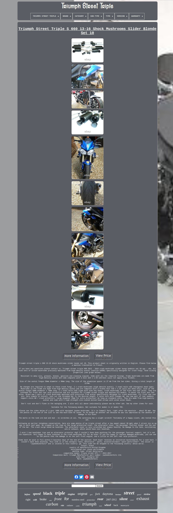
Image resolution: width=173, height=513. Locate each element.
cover (132, 500)
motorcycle (125, 505)
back (116, 505)
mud (100, 506)
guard (139, 495)
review (147, 494)
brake (43, 499)
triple (60, 493)
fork (97, 494)
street (129, 493)
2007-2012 (111, 499)
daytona (108, 494)
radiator (70, 505)
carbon (52, 504)
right (28, 499)
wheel (107, 505)
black (47, 493)
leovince (118, 495)
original (82, 494)
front (57, 499)
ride (62, 505)
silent (123, 499)
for (66, 498)
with (35, 500)
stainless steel (78, 499)
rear (100, 499)
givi (91, 495)
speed (37, 494)
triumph (89, 504)
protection (91, 500)
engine (71, 494)
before (27, 494)
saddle (78, 506)
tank (50, 500)
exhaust (143, 498)
